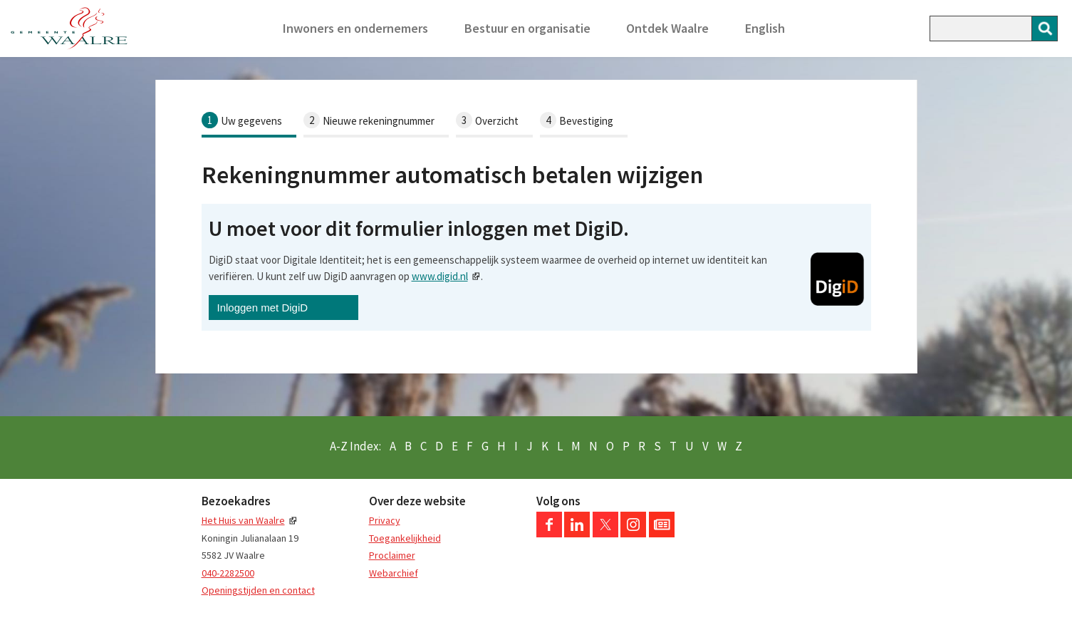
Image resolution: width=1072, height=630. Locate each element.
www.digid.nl (440, 276)
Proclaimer (392, 555)
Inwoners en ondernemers (355, 28)
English (765, 28)
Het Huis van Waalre (243, 520)
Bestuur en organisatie (527, 28)
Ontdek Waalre (667, 28)
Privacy (384, 520)
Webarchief (393, 573)
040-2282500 (228, 573)
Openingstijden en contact (258, 590)
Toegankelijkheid (405, 538)
